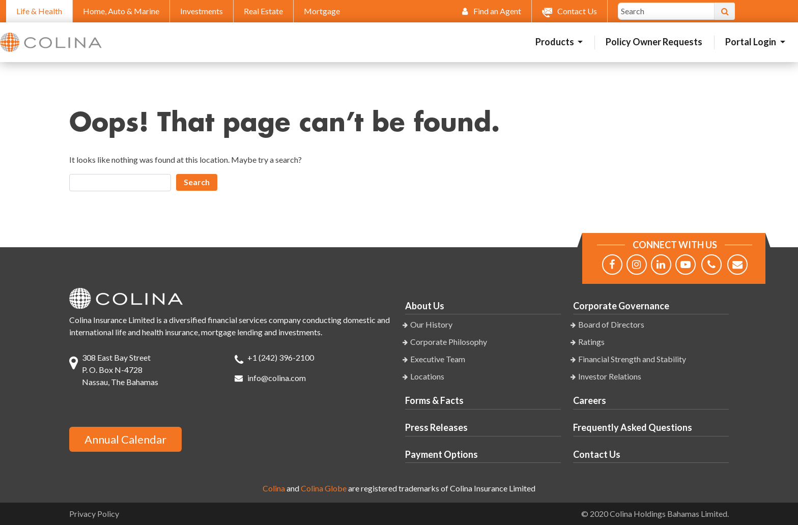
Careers (589, 400)
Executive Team (437, 359)
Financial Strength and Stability (632, 359)
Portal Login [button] (751, 41)
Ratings (591, 341)
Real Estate (263, 11)
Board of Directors (611, 324)
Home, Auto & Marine (121, 11)
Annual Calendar (125, 439)
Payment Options (441, 454)
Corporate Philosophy (448, 341)
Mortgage (322, 11)
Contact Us (596, 454)
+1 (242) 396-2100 (280, 357)
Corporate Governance (621, 305)
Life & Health (39, 11)
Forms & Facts (434, 400)
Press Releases (436, 427)
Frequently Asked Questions (632, 427)
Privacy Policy (94, 513)
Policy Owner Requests (654, 41)
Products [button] (555, 41)
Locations (427, 376)
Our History (431, 324)
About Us (424, 305)
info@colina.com (276, 378)
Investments (201, 11)
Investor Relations (609, 376)
